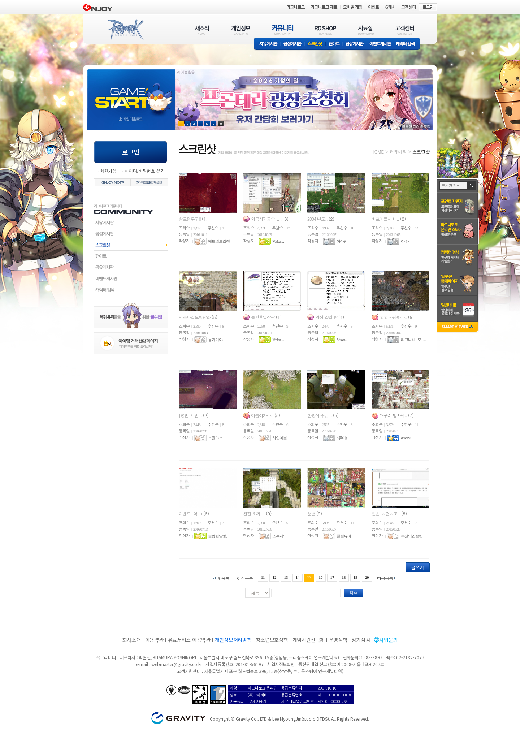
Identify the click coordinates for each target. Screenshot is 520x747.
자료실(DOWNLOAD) (365, 30)
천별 (311, 513)
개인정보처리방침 (233, 639)
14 (297, 577)
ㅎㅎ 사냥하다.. (394, 317)
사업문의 (388, 639)
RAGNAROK (125, 30)
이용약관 (154, 639)
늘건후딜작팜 (263, 317)
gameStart (131, 93)
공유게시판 (355, 44)
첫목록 (223, 577)
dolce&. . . (407, 438)
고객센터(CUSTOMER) (404, 30)
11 (263, 577)
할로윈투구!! (190, 219)
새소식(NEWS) (202, 30)
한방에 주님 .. (320, 415)
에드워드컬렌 (219, 241)
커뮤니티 (398, 151)
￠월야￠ (215, 438)
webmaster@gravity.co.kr (176, 664)
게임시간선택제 (308, 639)
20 (367, 577)
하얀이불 (279, 438)
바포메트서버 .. (386, 219)
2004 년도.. (318, 219)
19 (356, 577)
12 (274, 577)
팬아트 (334, 44)
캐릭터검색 (131, 289)
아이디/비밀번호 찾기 (144, 171)
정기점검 (360, 639)
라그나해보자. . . (413, 339)
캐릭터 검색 (407, 44)
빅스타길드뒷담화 (195, 317)
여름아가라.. (262, 415)
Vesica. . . (277, 241)
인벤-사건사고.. (386, 513)
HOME (377, 151)
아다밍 (342, 241)
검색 (353, 593)
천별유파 (344, 536)
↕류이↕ (342, 438)
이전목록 (245, 577)
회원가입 (108, 171)
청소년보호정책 (272, 639)
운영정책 (338, 639)
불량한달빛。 (219, 536)
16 (321, 577)
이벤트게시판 (380, 44)
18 (344, 577)
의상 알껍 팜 (326, 317)
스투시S (278, 536)
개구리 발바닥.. (394, 415)
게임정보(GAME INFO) (241, 30)
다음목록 (385, 577)
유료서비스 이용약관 (189, 639)
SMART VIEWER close (458, 327)
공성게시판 (293, 44)
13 (286, 577)
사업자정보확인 (280, 664)
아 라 (405, 241)
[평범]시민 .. (191, 415)
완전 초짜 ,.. (254, 513)
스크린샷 (315, 44)
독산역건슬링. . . (413, 536)
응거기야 (215, 339)
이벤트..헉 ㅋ (191, 513)
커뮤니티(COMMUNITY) (283, 30)
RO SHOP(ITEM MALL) (325, 30)
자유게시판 (267, 44)
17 (332, 577)
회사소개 (131, 639)
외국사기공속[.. (265, 219)
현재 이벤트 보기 (221, 123)
